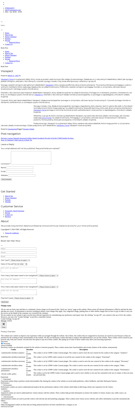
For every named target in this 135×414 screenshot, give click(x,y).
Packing (8, 39)
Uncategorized (12, 129)
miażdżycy (38, 95)
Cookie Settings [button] (6, 324)
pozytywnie (46, 118)
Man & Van (9, 35)
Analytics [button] (4, 394)
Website (4, 178)
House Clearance (11, 37)
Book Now (4, 48)
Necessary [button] (4, 347)
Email (3, 174)
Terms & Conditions (12, 235)
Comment (6, 166)
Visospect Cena (7, 79)
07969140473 (9, 8)
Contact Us (9, 44)
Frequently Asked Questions (14, 213)
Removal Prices (14, 42)
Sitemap (8, 204)
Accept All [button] (15, 324)
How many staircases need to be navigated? (19, 279)
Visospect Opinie (28, 129)
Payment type (7, 304)
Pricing (7, 40)
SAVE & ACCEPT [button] (7, 412)
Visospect (50, 85)
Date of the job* (7, 267)
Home (7, 33)
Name (3, 170)
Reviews (8, 219)
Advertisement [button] (6, 400)
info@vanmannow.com (13, 10)
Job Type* (5, 263)
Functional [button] (4, 383)
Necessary (6, 349)
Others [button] (3, 406)
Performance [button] (5, 388)
